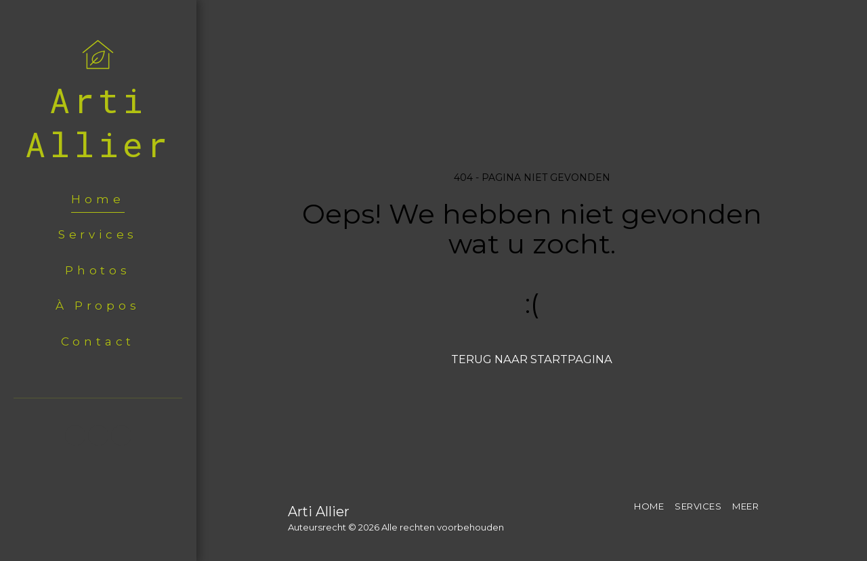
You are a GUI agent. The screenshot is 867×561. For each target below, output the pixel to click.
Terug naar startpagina (531, 359)
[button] (75, 435)
